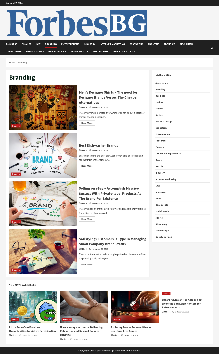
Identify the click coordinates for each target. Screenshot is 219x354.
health (159, 166)
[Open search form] (212, 48)
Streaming (161, 224)
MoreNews (119, 350)
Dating (159, 115)
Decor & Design (163, 121)
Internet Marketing (112, 43)
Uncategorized (163, 236)
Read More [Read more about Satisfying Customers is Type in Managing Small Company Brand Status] (88, 265)
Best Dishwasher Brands (43, 155)
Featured (160, 140)
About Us (153, 43)
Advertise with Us (124, 51)
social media (162, 211)
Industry (89, 43)
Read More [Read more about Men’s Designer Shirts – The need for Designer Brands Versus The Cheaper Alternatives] (88, 123)
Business (11, 43)
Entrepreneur (70, 43)
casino (159, 102)
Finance (26, 43)
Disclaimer (186, 43)
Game (158, 159)
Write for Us (100, 51)
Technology (162, 230)
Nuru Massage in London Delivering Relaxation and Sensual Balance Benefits (81, 331)
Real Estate (161, 204)
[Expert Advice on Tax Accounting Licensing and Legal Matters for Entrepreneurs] (186, 293)
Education (161, 127)
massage (160, 192)
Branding (51, 43)
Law (38, 43)
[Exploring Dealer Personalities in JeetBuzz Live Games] (135, 307)
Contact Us (136, 43)
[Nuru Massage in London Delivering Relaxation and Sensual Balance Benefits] (84, 307)
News (158, 198)
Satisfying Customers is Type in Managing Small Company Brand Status (43, 251)
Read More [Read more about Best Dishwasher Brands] (88, 166)
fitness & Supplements (168, 153)
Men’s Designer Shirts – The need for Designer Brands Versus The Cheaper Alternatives (43, 107)
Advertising (161, 82)
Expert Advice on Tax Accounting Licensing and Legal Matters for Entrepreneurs (182, 303)
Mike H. (84, 107)
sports (159, 217)
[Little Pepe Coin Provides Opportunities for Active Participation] (33, 307)
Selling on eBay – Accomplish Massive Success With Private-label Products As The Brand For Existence (43, 203)
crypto (159, 108)
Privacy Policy (35, 51)
